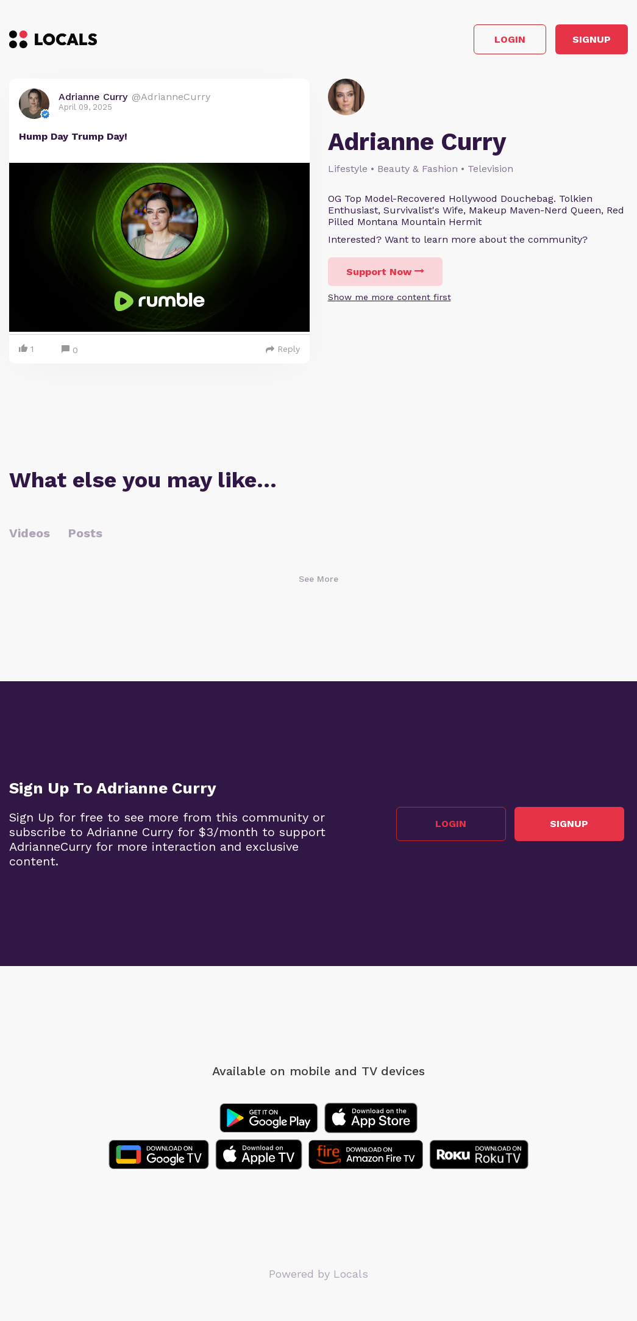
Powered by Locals (318, 1278)
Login (454, 42)
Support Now (385, 276)
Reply (283, 353)
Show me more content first (389, 301)
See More (318, 583)
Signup (573, 42)
